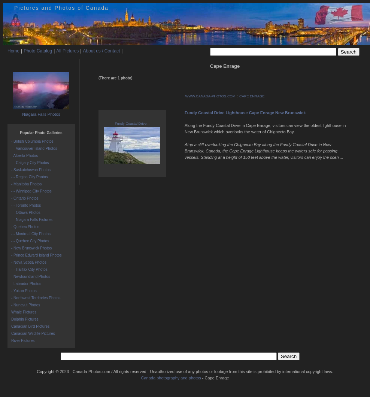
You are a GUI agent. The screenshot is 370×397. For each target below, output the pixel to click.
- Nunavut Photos (25, 305)
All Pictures (67, 51)
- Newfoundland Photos (30, 277)
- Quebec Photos (25, 227)
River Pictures (22, 341)
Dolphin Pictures (25, 319)
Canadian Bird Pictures (30, 326)
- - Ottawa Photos (25, 212)
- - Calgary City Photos (30, 163)
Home (13, 51)
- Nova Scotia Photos (28, 262)
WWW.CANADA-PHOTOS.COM (210, 96)
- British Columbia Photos (32, 141)
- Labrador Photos (26, 284)
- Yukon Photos (24, 291)
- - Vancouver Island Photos (34, 148)
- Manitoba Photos (26, 184)
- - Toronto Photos (26, 205)
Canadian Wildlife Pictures (33, 333)
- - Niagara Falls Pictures (31, 220)
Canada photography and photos (171, 378)
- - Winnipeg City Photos (31, 191)
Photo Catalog (38, 51)
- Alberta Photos (24, 156)
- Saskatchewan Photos (31, 170)
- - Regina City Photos (29, 177)
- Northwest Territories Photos (36, 298)
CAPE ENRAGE (251, 96)
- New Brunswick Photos (31, 248)
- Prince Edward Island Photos (36, 255)
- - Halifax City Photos (29, 269)
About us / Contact (101, 51)
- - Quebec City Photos (30, 241)
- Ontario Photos (25, 198)
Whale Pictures (23, 312)
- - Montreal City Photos (31, 234)
